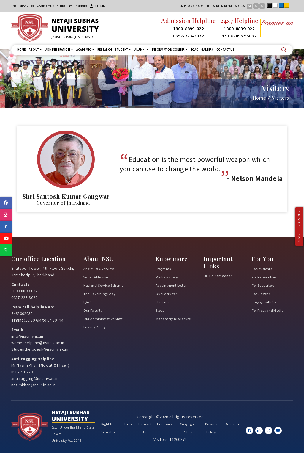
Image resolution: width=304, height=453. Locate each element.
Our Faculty (92, 310)
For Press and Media (268, 310)
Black (271, 5)
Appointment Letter (171, 285)
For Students (262, 269)
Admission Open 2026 (299, 226)
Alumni (141, 50)
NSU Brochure (23, 6)
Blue (282, 5)
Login (97, 6)
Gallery (207, 50)
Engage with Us (264, 302)
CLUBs (61, 6)
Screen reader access (229, 6)
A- (262, 6)
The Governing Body (99, 294)
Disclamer (233, 424)
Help (128, 424)
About (35, 50)
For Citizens (261, 294)
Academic (85, 50)
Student (123, 50)
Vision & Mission (95, 277)
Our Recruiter (166, 294)
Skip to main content (195, 6)
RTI (71, 6)
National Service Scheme (103, 285)
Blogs (160, 310)
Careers (82, 6)
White (277, 5)
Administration (59, 50)
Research (104, 50)
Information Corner (170, 50)
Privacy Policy (94, 327)
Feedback (164, 424)
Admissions (45, 6)
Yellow (288, 5)
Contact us (225, 50)
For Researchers (264, 277)
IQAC (194, 50)
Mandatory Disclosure (173, 319)
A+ (249, 6)
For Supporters (263, 285)
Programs (163, 269)
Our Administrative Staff (102, 319)
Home (21, 50)
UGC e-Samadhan (218, 276)
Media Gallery (167, 277)
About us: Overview (98, 269)
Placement (164, 302)
